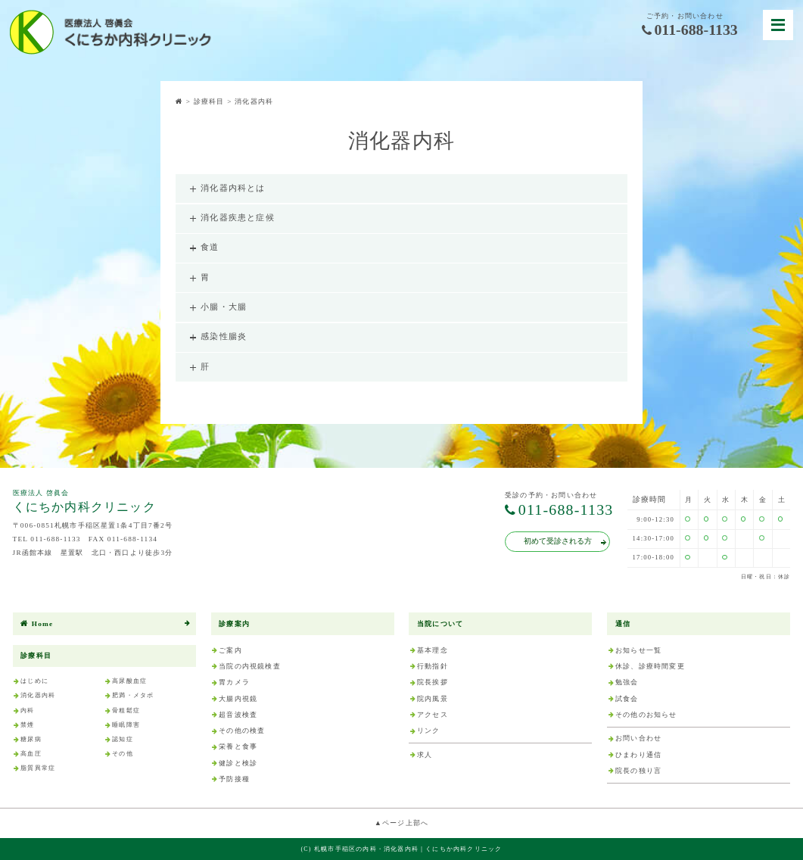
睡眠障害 (126, 724)
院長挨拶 (432, 682)
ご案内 (230, 650)
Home (36, 624)
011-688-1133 (690, 30)
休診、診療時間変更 (650, 666)
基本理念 (432, 650)
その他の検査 (242, 730)
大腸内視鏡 (238, 699)
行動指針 (432, 666)
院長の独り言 (638, 770)
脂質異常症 (37, 768)
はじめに (34, 681)
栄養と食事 (238, 746)
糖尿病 (31, 739)
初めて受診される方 (564, 541)
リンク (428, 730)
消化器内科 (37, 695)
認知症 (122, 739)
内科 (27, 710)
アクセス (432, 714)
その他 (122, 753)
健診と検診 (238, 763)
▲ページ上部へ (402, 823)
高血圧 (31, 753)
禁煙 (27, 724)
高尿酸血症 (129, 681)
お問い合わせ (638, 738)
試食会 (627, 699)
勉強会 (627, 682)
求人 (424, 755)
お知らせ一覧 (638, 650)
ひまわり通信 (638, 755)
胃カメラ (234, 682)
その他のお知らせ (646, 714)
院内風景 (432, 699)
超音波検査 (238, 714)
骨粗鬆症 (126, 710)
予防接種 (234, 779)
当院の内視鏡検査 (250, 666)
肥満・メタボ (133, 695)
